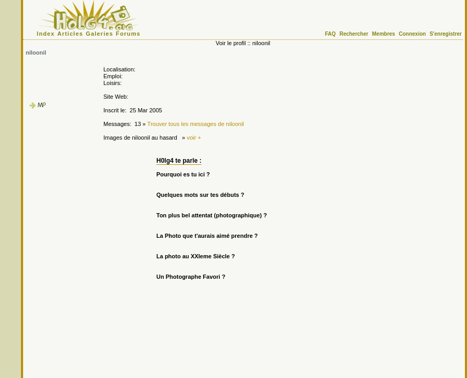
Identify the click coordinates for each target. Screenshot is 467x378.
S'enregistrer (446, 34)
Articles (70, 33)
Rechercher (353, 34)
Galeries (99, 33)
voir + (194, 137)
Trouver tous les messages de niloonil (195, 124)
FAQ (330, 34)
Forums (128, 33)
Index (46, 33)
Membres (383, 34)
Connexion (412, 34)
